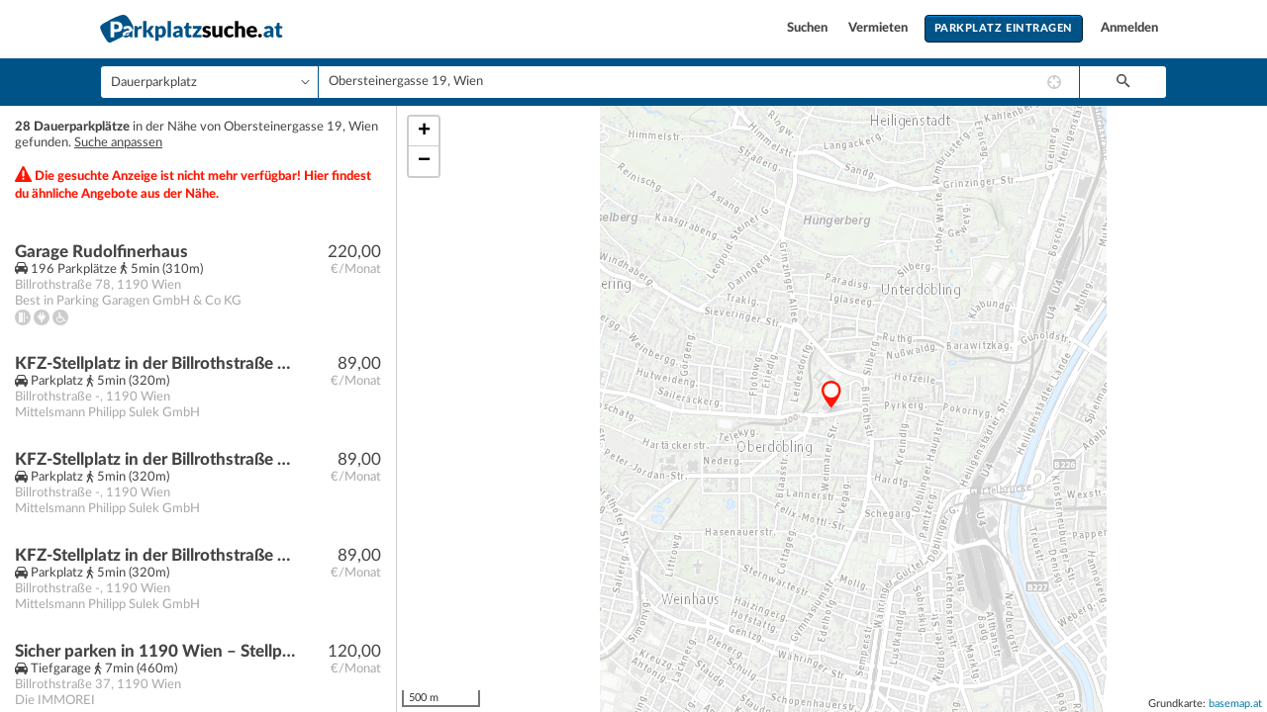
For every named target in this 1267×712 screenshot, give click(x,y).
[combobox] (699, 82)
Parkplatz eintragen (1003, 28)
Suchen (808, 28)
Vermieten (879, 28)
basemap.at (1235, 703)
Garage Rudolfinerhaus (101, 251)
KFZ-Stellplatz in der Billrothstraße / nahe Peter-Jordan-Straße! (155, 363)
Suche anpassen (118, 142)
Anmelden (1129, 28)
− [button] (424, 161)
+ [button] (424, 131)
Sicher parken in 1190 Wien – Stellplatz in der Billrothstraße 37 (155, 651)
